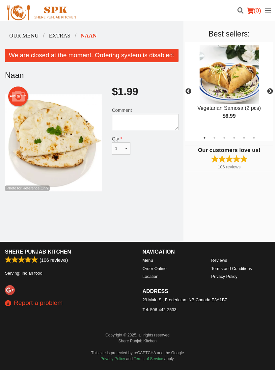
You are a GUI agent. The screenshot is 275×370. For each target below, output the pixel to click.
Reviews (219, 260)
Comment (145, 119)
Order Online (155, 268)
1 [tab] (204, 138)
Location (150, 276)
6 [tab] (254, 138)
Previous (188, 91)
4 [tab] (234, 138)
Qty (121, 145)
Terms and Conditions (231, 268)
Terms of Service (148, 359)
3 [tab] (224, 138)
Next (270, 91)
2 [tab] (214, 138)
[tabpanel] (229, 87)
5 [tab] (244, 138)
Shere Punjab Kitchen (38, 252)
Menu (148, 260)
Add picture (18, 96)
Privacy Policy (224, 276)
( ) (254, 10)
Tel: (160, 309)
